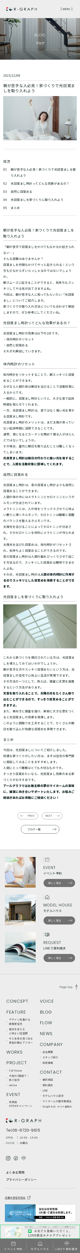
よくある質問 (15, 1172)
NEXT (48, 816)
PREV (31, 816)
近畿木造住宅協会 (15, 1197)
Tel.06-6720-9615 (23, 1130)
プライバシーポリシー (21, 1179)
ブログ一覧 (34, 829)
